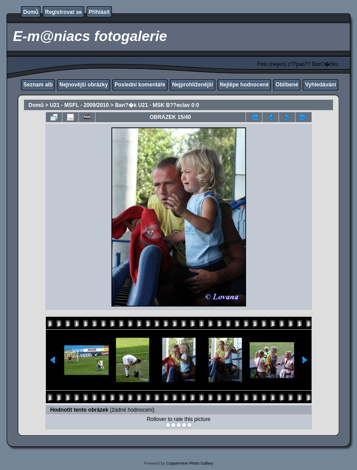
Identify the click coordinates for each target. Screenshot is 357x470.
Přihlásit (99, 12)
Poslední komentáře (140, 85)
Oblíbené (286, 85)
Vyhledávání (320, 85)
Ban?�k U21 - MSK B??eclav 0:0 (157, 105)
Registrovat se (63, 12)
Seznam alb (38, 85)
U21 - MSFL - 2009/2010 (79, 105)
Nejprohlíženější (192, 85)
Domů (30, 12)
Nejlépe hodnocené (244, 85)
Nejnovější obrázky (83, 85)
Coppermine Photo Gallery (189, 463)
